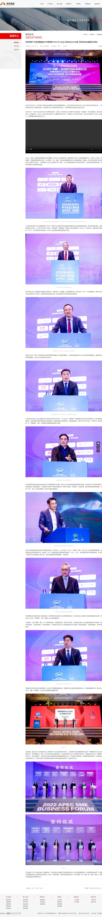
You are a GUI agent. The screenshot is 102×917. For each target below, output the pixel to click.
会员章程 (59, 906)
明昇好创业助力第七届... (95, 888)
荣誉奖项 (8, 906)
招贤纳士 (76, 897)
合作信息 (93, 899)
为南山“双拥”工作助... (37, 888)
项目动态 (42, 902)
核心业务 (25, 897)
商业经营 (25, 904)
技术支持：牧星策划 (96, 913)
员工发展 (76, 902)
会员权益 (59, 902)
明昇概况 (8, 899)
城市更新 (25, 899)
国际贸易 (25, 906)
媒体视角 (42, 904)
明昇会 (59, 897)
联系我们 (8, 908)
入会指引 (59, 899)
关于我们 (8, 897)
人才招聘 (76, 899)
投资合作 (93, 897)
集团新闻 (99, 34)
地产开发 (25, 902)
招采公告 (93, 902)
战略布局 (8, 902)
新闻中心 (92, 34)
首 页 (86, 34)
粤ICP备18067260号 (83, 913)
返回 (100, 46)
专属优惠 (59, 904)
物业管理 (25, 908)
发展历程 (8, 904)
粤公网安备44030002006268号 (67, 913)
